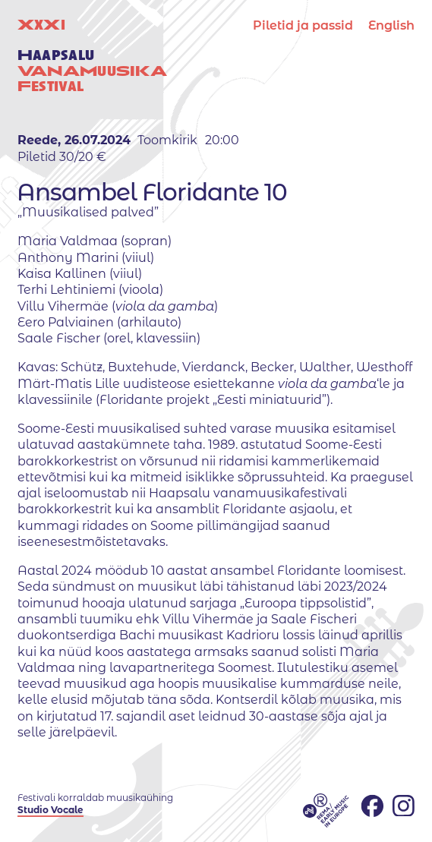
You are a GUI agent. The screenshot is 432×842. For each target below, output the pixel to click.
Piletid (303, 25)
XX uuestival (92, 55)
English (391, 25)
